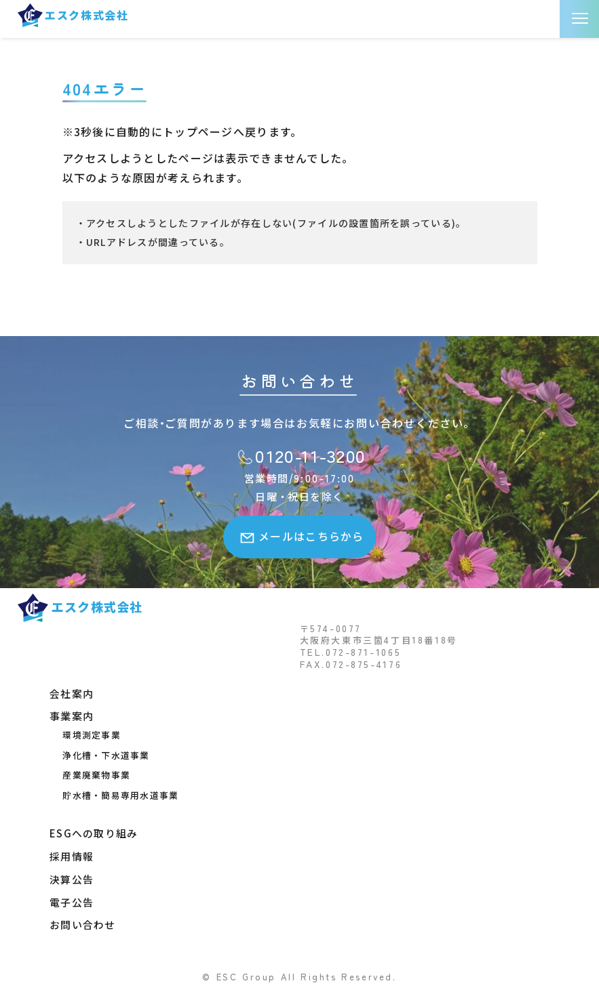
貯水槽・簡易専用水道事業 (116, 793)
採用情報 (72, 855)
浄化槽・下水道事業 (101, 754)
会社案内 (72, 693)
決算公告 (72, 877)
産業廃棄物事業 (91, 774)
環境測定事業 (87, 734)
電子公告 (72, 899)
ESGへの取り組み (94, 832)
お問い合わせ (83, 922)
